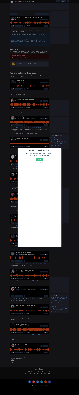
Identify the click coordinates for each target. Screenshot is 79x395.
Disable (39, 159)
